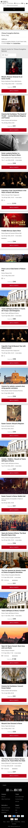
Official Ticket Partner (5, 799)
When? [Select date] (6, 54)
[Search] (14, 9)
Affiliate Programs (5, 810)
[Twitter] (18, 790)
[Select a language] (14, 785)
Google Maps (16, 43)
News (4, 821)
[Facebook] (7, 790)
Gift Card (17, 801)
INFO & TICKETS (14, 91)
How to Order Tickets (19, 796)
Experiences (3, 812)
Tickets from (9, 87)
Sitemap (23, 821)
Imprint (8, 821)
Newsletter (14, 823)
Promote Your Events (5, 807)
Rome (8, 43)
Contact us (17, 807)
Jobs (16, 812)
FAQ (16, 810)
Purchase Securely (19, 799)
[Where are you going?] (14, 5)
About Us (3, 796)
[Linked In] (20, 790)
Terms (12, 821)
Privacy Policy (17, 821)
